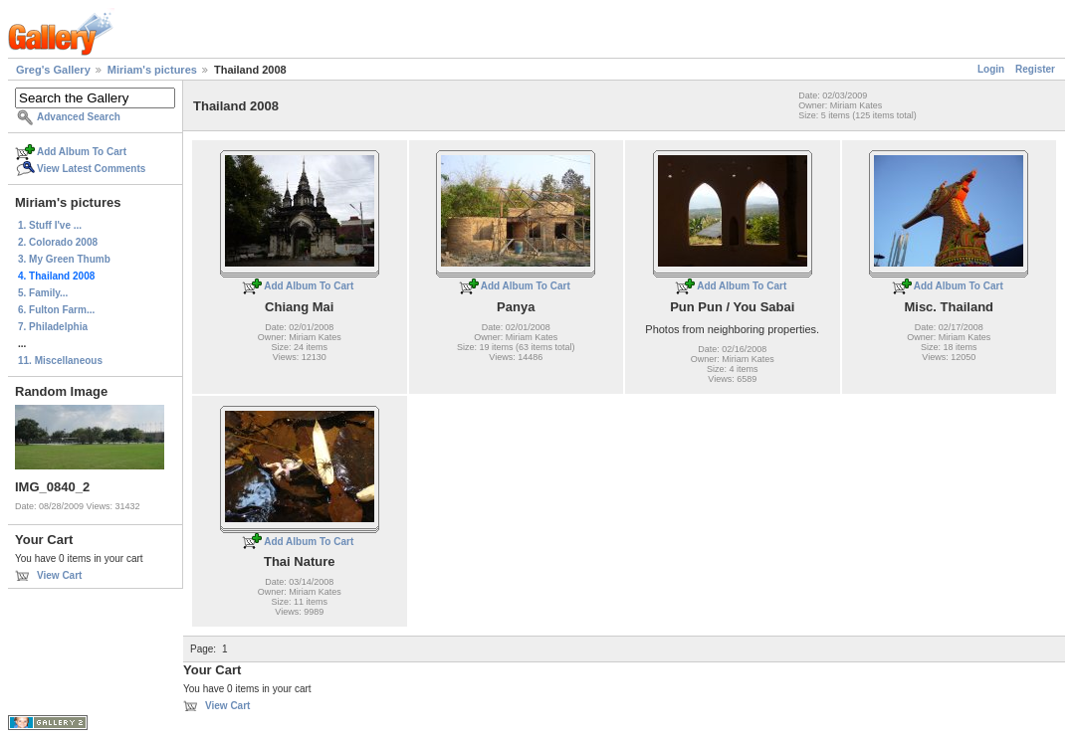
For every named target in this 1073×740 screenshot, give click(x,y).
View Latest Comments (91, 168)
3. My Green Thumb (64, 259)
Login (990, 69)
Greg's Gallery (53, 70)
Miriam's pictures (152, 70)
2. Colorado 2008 (58, 242)
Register (1035, 69)
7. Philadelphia (53, 326)
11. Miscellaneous (60, 360)
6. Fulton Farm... (56, 309)
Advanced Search (78, 116)
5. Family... (43, 292)
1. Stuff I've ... (50, 225)
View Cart (59, 575)
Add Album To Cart (81, 151)
